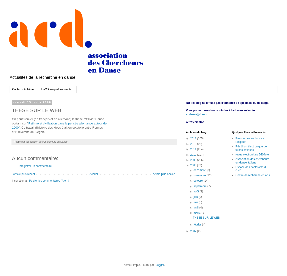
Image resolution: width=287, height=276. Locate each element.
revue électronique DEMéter (253, 154)
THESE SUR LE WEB (206, 217)
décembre (200, 170)
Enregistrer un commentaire (35, 166)
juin (196, 197)
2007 (193, 231)
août (197, 191)
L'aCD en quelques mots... (57, 89)
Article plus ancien (164, 174)
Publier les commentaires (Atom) (49, 180)
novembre (200, 175)
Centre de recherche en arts (253, 175)
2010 (193, 154)
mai (196, 202)
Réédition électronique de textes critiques (251, 148)
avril (196, 207)
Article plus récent (24, 174)
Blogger (159, 265)
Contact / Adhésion (23, 89)
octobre (198, 180)
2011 (193, 149)
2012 (193, 144)
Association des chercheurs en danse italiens (252, 161)
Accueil (94, 174)
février (198, 224)
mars (197, 213)
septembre (200, 186)
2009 (193, 160)
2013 (193, 138)
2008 (193, 165)
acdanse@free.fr (197, 114)
